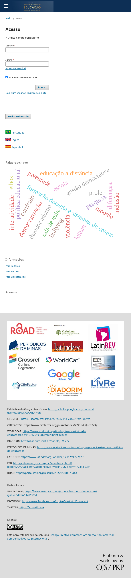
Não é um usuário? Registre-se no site (25, 92)
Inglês (12, 140)
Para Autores (12, 271)
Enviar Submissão (18, 116)
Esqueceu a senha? (15, 68)
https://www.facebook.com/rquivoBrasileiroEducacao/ (55, 501)
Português (14, 132)
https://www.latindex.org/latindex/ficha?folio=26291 (53, 457)
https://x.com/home (31, 507)
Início (8, 18)
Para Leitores (12, 266)
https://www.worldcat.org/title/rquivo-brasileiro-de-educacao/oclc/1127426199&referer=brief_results (46, 433)
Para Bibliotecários (15, 276)
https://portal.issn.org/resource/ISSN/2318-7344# (47, 473)
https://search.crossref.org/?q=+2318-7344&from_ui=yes (55, 419)
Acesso (42, 87)
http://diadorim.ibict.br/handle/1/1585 (45, 441)
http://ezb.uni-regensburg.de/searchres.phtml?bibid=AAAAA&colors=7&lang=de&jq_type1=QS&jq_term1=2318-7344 (49, 464)
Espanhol (14, 147)
